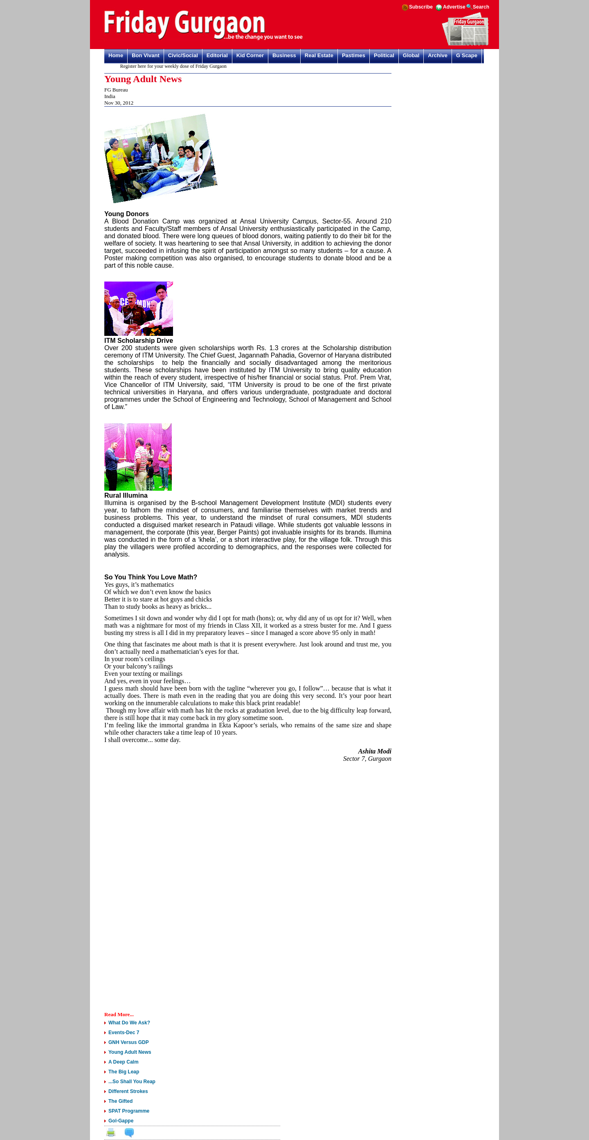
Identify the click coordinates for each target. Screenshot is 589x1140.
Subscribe (421, 7)
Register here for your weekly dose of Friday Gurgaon (175, 66)
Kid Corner (250, 55)
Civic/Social (183, 55)
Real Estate (319, 55)
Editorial (217, 55)
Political (384, 55)
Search (481, 7)
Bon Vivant (146, 55)
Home (115, 55)
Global (411, 55)
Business (284, 55)
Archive (437, 55)
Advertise (454, 7)
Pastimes (353, 55)
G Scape (466, 55)
